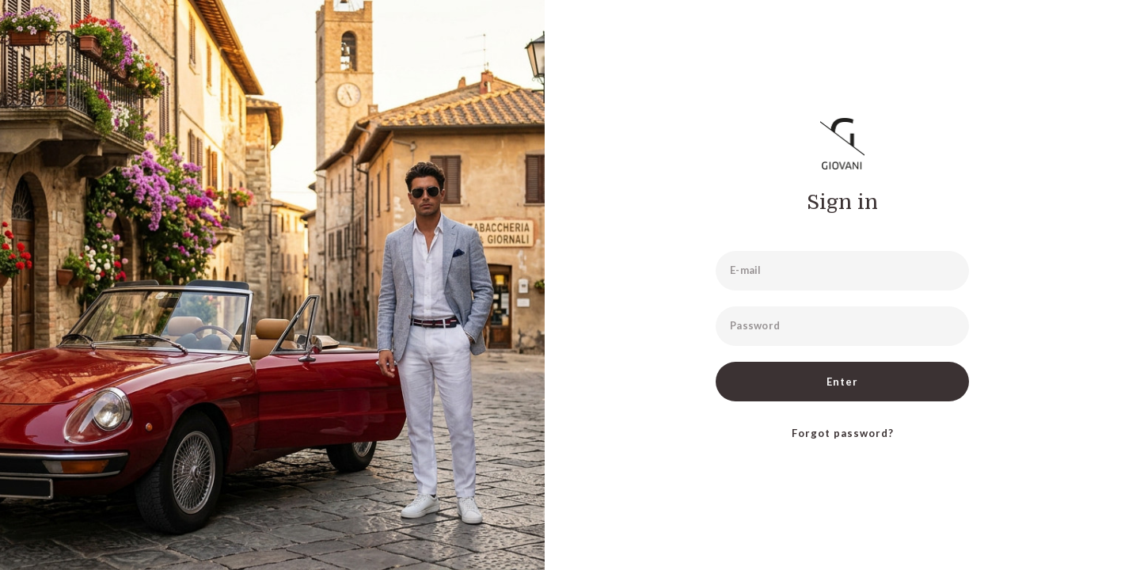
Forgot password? (843, 433)
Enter (842, 381)
